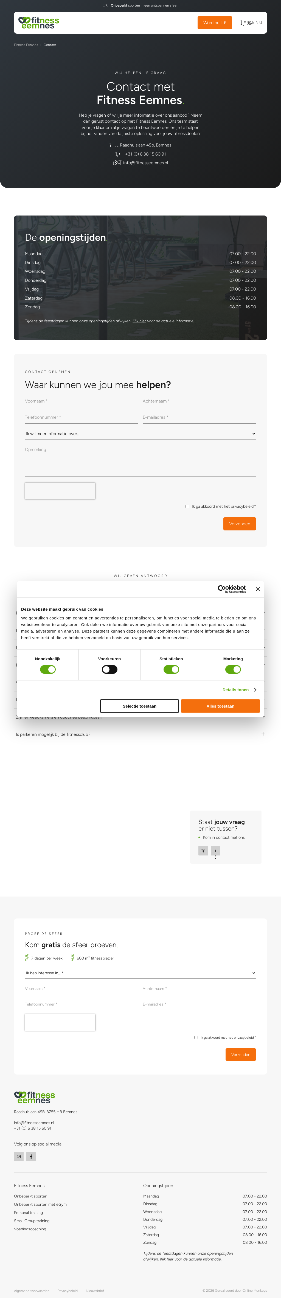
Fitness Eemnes (26, 45)
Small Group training (31, 1221)
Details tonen (236, 689)
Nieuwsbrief (95, 1291)
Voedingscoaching (30, 1229)
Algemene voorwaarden (31, 1291)
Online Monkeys (255, 1291)
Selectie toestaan (140, 705)
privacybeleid (242, 506)
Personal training (28, 1213)
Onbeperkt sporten (30, 1196)
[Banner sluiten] (258, 589)
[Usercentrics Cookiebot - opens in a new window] (222, 589)
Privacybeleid (68, 1291)
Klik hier (139, 320)
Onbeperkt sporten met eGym (40, 1204)
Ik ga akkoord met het (224, 506)
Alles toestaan (221, 705)
